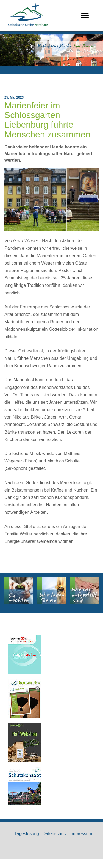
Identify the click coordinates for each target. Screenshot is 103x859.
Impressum (81, 833)
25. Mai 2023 (14, 97)
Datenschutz (55, 833)
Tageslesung (26, 833)
